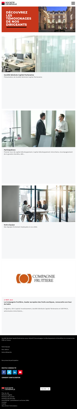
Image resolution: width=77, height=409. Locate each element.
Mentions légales (7, 395)
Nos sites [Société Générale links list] (45, 389)
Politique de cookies (8, 396)
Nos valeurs (5, 349)
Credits (4, 404)
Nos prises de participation (10, 360)
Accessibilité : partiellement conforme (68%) (15, 400)
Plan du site (5, 393)
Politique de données (8, 398)
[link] (38, 72)
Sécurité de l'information (9, 406)
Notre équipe (6, 347)
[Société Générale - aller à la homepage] (29, 2)
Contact (4, 402)
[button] (60, 28)
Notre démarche (7, 352)
